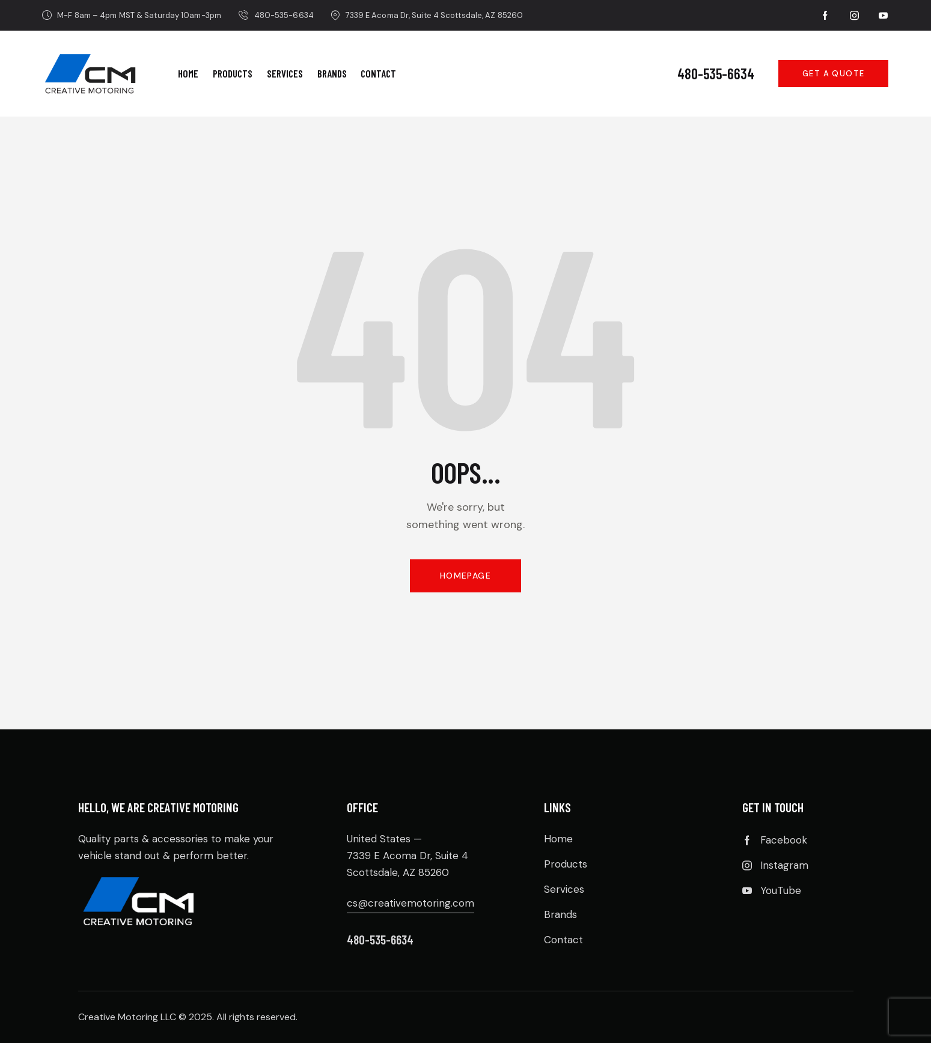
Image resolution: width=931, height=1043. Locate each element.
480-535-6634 (715, 74)
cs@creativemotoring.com (410, 903)
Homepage (465, 575)
